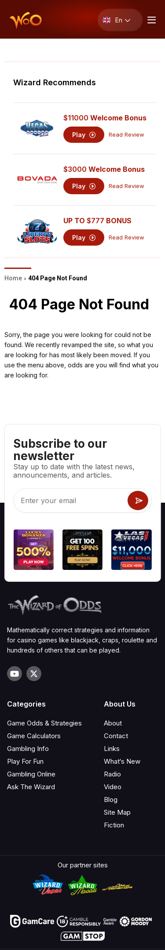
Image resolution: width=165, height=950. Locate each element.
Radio (112, 774)
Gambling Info (28, 748)
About (113, 723)
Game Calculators (34, 736)
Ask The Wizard (31, 787)
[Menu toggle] (150, 20)
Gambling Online (31, 774)
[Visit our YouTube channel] (14, 673)
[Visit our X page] (33, 673)
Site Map (117, 812)
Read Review (126, 135)
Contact (116, 736)
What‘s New (122, 761)
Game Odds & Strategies (44, 723)
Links (112, 748)
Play (83, 134)
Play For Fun (25, 761)
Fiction (114, 825)
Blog (110, 799)
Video (112, 787)
